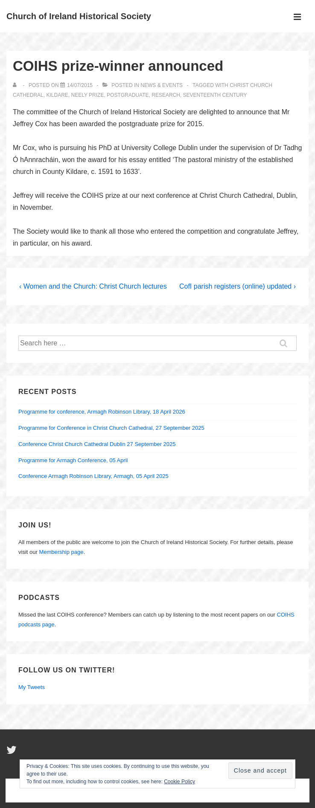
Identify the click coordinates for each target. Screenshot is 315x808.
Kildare (57, 95)
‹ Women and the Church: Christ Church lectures (93, 286)
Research (166, 95)
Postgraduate (128, 95)
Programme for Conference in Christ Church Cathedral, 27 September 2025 (111, 428)
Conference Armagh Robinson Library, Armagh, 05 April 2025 (93, 476)
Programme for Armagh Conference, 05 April (73, 460)
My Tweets (31, 687)
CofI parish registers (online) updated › (237, 286)
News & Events (161, 85)
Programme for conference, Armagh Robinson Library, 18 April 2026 (101, 411)
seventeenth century (215, 95)
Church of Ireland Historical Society (78, 16)
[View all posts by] (16, 85)
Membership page (61, 552)
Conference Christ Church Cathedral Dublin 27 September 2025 (97, 444)
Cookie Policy (179, 782)
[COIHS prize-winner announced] (80, 85)
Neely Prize (87, 95)
